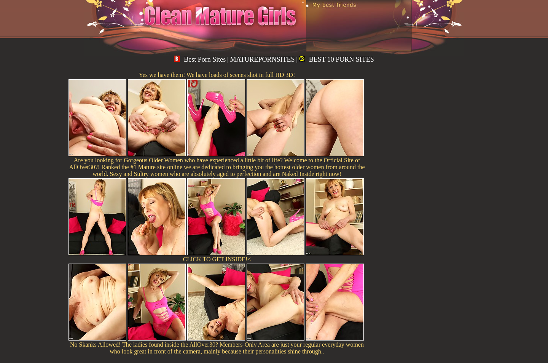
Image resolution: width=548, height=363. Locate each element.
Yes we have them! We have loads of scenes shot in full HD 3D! (217, 75)
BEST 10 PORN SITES (336, 59)
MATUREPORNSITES (262, 59)
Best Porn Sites (200, 59)
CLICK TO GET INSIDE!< (217, 259)
